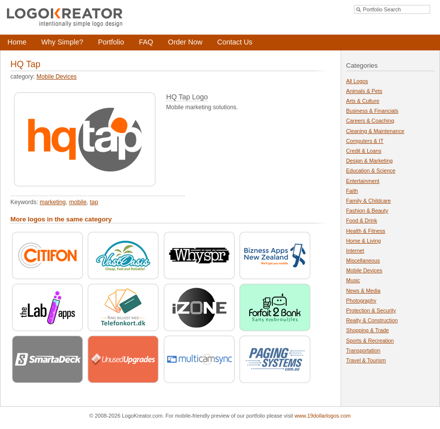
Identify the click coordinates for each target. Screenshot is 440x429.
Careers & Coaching (370, 121)
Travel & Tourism (366, 360)
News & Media (363, 291)
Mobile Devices (57, 76)
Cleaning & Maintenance (375, 131)
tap (94, 202)
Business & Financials (372, 111)
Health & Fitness (365, 231)
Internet (355, 251)
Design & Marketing (369, 161)
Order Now (185, 42)
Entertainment (362, 181)
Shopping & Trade (367, 330)
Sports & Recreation (370, 340)
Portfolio (111, 42)
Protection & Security (371, 310)
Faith (352, 191)
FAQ (146, 42)
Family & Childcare (368, 201)
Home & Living (363, 241)
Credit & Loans (363, 151)
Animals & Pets (364, 91)
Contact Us (234, 42)
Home (16, 42)
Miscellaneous (363, 260)
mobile (78, 202)
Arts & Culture (362, 101)
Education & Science (371, 170)
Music (353, 280)
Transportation (363, 350)
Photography (361, 300)
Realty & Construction (371, 320)
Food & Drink (361, 220)
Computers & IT (365, 141)
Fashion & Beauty (367, 211)
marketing (53, 202)
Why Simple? (62, 42)
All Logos (357, 81)
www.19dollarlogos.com (323, 416)
